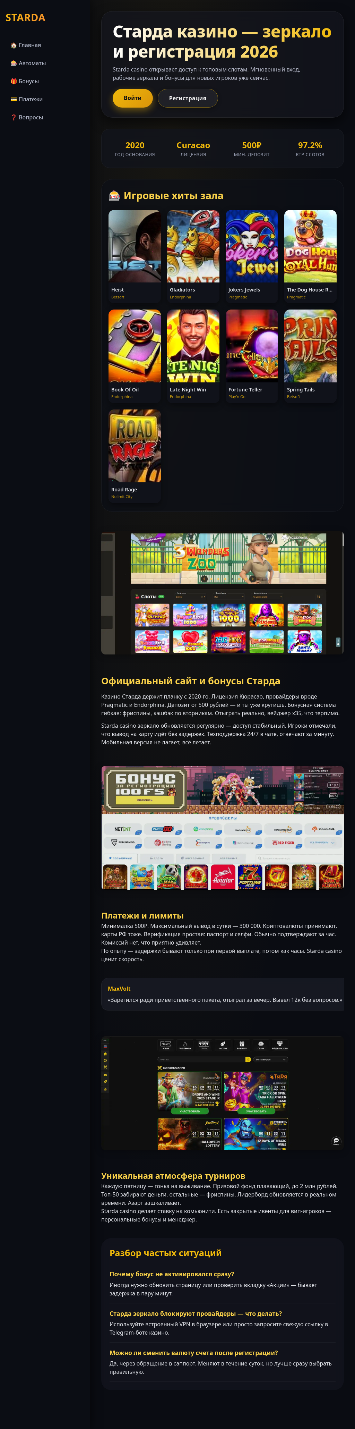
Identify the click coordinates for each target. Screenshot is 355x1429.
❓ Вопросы (26, 117)
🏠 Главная (25, 45)
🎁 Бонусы (24, 81)
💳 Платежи (26, 99)
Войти (133, 98)
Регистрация (188, 98)
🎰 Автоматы (28, 63)
